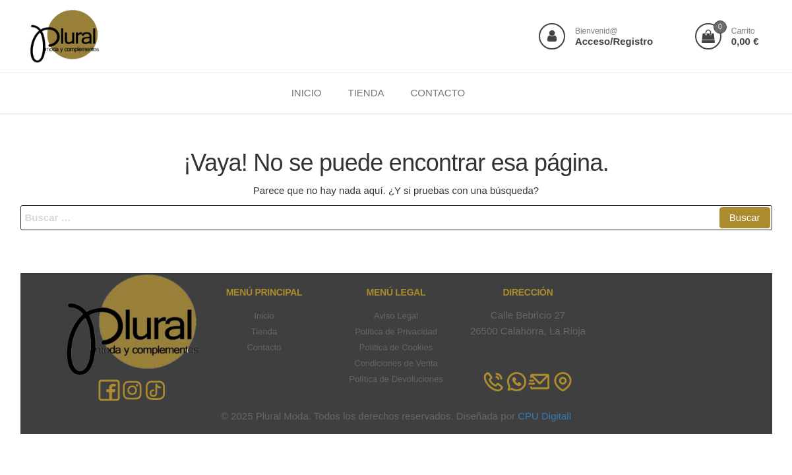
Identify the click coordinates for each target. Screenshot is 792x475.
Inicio (264, 316)
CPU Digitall (544, 416)
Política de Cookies (396, 347)
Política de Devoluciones (395, 379)
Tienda (264, 331)
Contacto (264, 347)
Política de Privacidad (396, 331)
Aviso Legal (396, 316)
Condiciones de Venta (395, 363)
